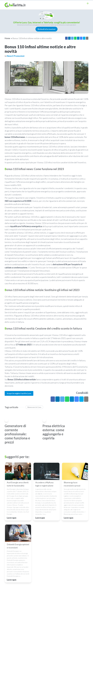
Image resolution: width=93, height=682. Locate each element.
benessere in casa (34, 407)
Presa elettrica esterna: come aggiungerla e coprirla (54, 432)
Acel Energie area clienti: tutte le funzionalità (18, 484)
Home (7, 38)
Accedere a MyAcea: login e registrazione (44, 484)
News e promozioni (15, 56)
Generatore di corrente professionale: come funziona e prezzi (17, 434)
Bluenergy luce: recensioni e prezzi (72, 484)
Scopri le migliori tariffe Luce (19, 393)
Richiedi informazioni (46, 29)
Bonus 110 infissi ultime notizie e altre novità (32, 38)
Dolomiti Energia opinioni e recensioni (18, 546)
